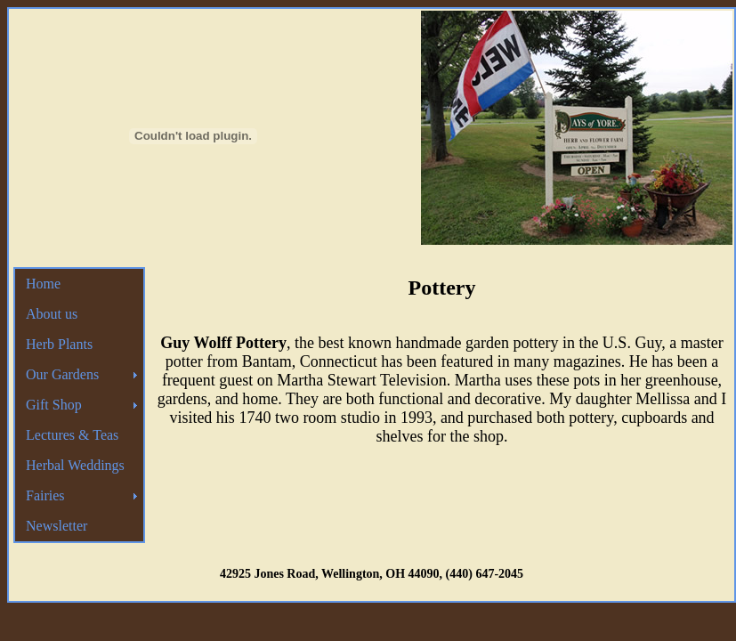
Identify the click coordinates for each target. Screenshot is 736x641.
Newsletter (56, 525)
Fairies (45, 495)
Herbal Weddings (75, 465)
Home (43, 283)
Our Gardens (62, 374)
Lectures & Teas (72, 434)
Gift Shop (54, 404)
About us (51, 313)
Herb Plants (59, 344)
